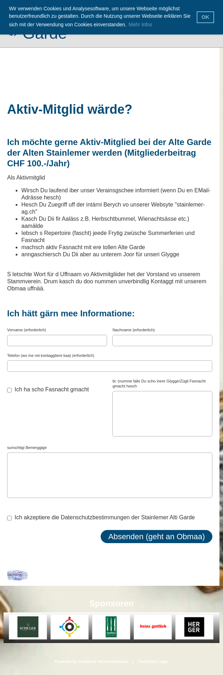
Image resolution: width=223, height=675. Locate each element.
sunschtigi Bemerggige (27, 447)
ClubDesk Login (153, 661)
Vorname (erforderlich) (26, 330)
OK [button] (205, 17)
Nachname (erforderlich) (133, 330)
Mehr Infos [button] (140, 24)
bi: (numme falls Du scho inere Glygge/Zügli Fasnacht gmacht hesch (159, 383)
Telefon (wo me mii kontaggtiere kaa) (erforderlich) (50, 355)
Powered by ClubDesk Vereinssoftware (91, 661)
